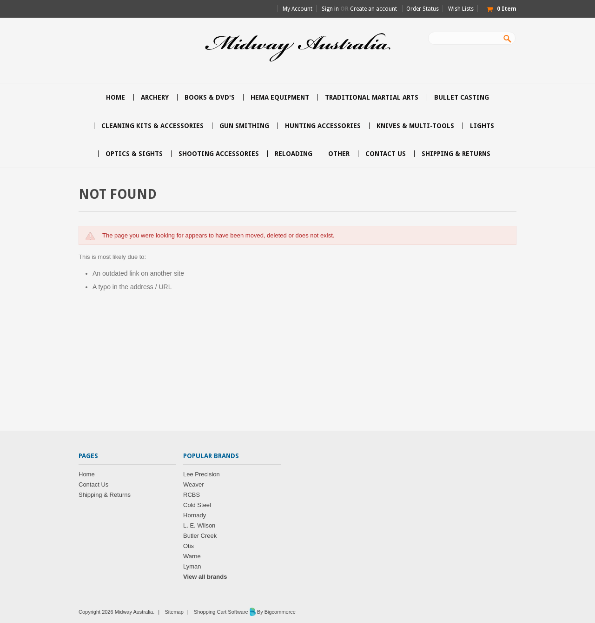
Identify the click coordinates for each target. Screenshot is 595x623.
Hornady (194, 515)
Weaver (193, 484)
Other (339, 153)
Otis (188, 545)
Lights (482, 125)
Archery (155, 97)
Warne (192, 556)
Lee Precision (201, 474)
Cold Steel (197, 504)
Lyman (192, 566)
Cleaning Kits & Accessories (152, 125)
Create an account (373, 9)
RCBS (191, 494)
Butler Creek (200, 535)
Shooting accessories (218, 153)
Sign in (330, 9)
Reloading (293, 153)
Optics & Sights (134, 153)
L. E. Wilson (199, 525)
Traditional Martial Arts (371, 97)
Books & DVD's (210, 97)
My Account (297, 9)
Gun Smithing (244, 125)
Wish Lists (461, 9)
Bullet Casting (461, 97)
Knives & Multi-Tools (415, 125)
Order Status (422, 9)
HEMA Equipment (280, 97)
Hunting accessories (323, 125)
